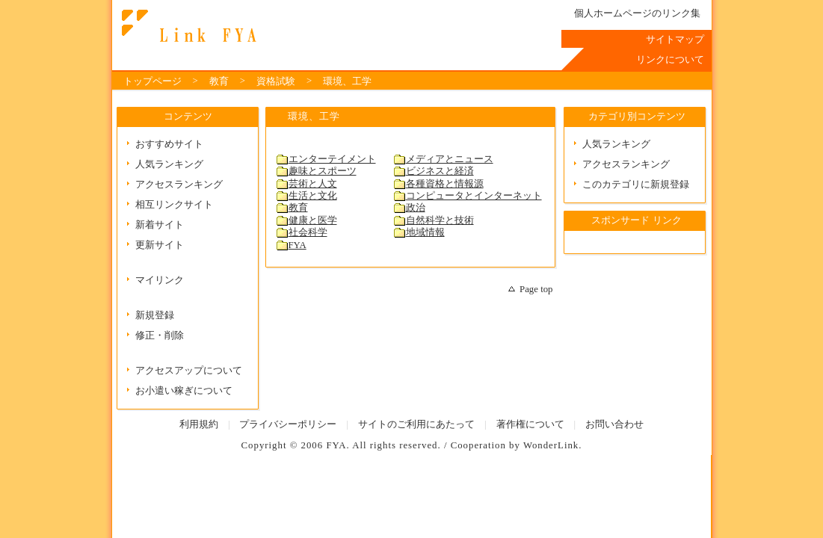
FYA (297, 245)
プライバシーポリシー (287, 424)
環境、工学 (347, 81)
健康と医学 (313, 220)
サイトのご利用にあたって (416, 424)
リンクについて (670, 60)
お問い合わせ (614, 424)
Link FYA (187, 26)
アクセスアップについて (188, 370)
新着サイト (159, 225)
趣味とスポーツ (323, 171)
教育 (219, 81)
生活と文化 (313, 196)
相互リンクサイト (174, 205)
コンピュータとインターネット (474, 196)
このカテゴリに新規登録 (635, 184)
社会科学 (308, 232)
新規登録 (154, 315)
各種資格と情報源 (445, 184)
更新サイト (159, 245)
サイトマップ (675, 39)
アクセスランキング (179, 184)
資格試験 (275, 81)
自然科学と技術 (440, 220)
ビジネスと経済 (440, 171)
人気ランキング (169, 164)
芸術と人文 (313, 184)
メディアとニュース (449, 159)
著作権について (530, 424)
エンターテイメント (332, 159)
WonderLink (551, 445)
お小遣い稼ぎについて (183, 391)
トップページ (152, 81)
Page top (536, 289)
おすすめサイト (169, 144)
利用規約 (198, 424)
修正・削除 (159, 335)
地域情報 (425, 232)
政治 (415, 207)
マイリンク (159, 280)
